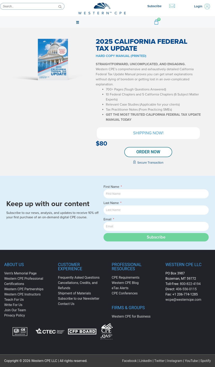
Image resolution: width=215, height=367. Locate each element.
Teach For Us (14, 300)
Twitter (159, 361)
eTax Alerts (120, 288)
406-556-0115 (186, 289)
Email (108, 219)
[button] (77, 22)
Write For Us (13, 305)
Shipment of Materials (74, 293)
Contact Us (66, 304)
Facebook (129, 361)
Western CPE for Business (131, 316)
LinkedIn (145, 361)
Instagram (174, 361)
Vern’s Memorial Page (20, 273)
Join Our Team (15, 310)
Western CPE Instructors (22, 294)
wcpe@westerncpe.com (183, 300)
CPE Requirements (125, 278)
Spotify (205, 361)
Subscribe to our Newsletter (78, 299)
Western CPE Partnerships (23, 289)
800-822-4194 (190, 284)
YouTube (191, 361)
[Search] (60, 6)
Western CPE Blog (125, 283)
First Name (112, 187)
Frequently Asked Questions (79, 278)
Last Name (112, 203)
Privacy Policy (14, 315)
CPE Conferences (125, 293)
